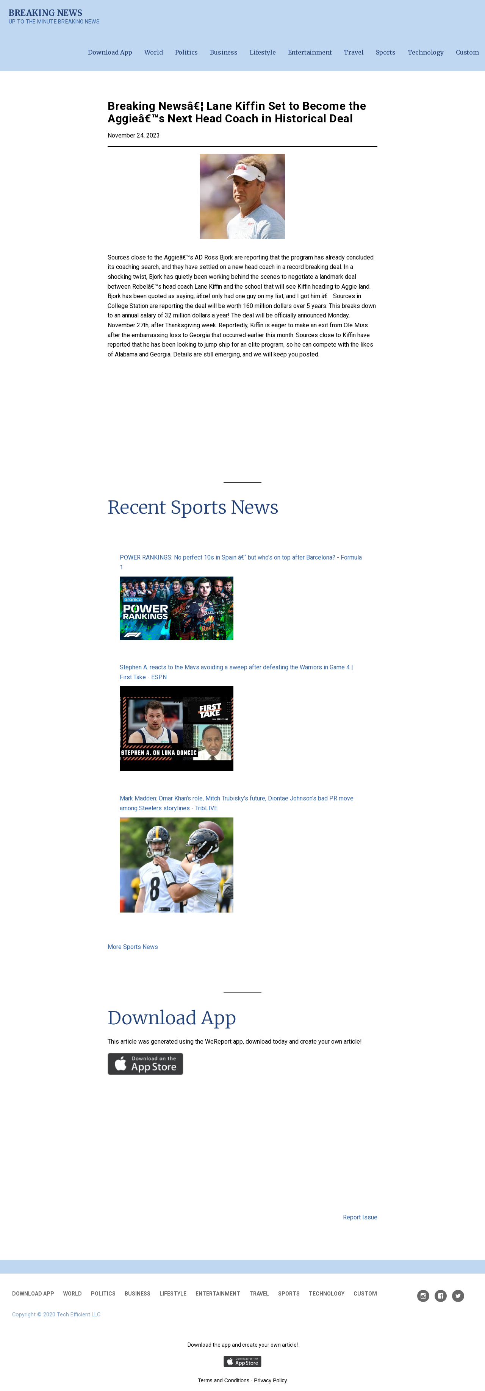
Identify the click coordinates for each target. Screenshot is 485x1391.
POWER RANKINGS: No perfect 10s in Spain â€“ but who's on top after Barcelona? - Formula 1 (241, 562)
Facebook (441, 1296)
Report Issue (360, 1217)
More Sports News (133, 946)
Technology (426, 52)
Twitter (458, 1296)
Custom (467, 52)
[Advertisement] (242, 422)
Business (224, 52)
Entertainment (310, 52)
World (153, 52)
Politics (186, 52)
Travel (353, 52)
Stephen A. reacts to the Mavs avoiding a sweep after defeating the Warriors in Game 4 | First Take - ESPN (236, 672)
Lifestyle (263, 52)
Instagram (423, 1296)
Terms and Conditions (223, 1380)
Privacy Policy (270, 1380)
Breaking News (45, 13)
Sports (386, 52)
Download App (110, 52)
